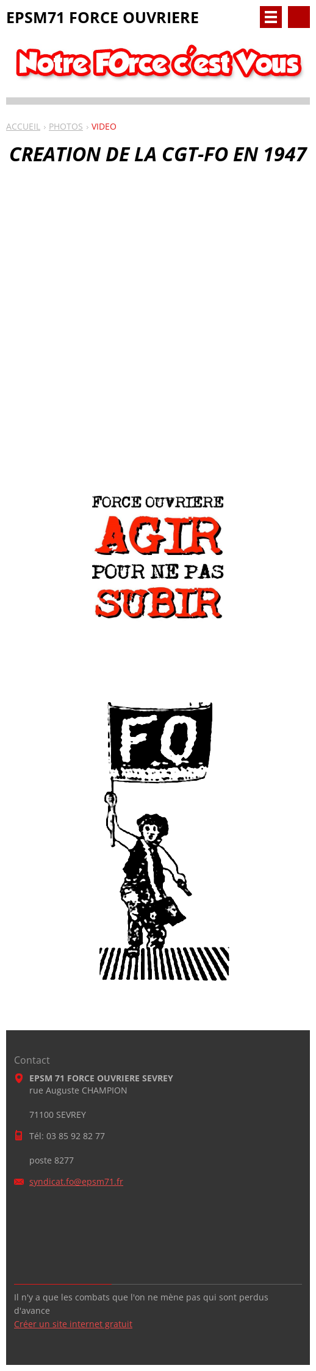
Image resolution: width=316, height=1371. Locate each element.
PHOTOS (66, 126)
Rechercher (299, 17)
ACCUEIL (23, 126)
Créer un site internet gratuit (73, 1324)
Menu (271, 17)
